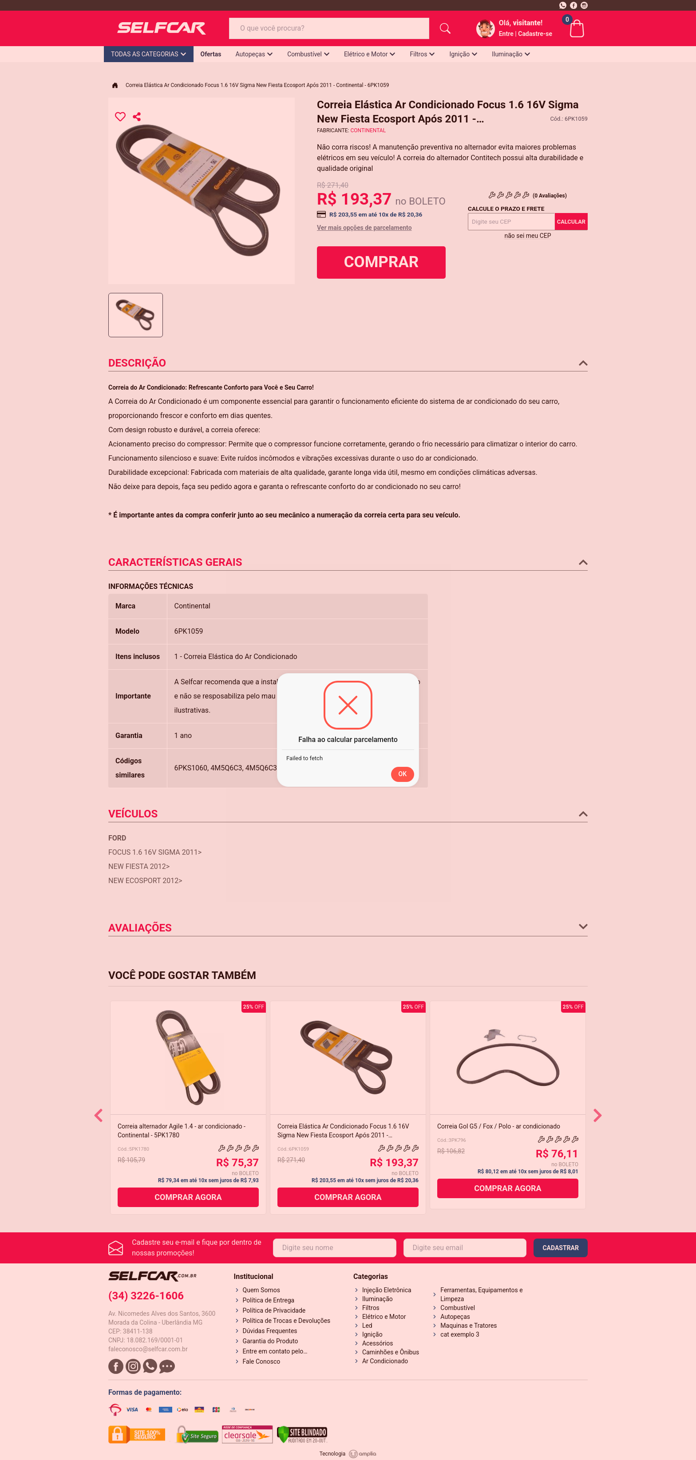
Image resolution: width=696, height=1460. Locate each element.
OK (403, 773)
